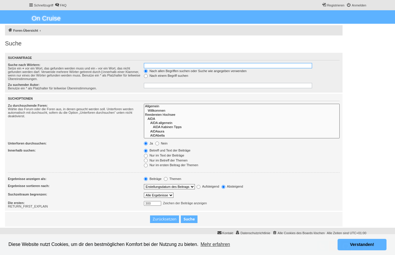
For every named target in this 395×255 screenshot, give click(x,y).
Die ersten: (16, 203)
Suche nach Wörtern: (24, 65)
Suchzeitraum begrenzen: (27, 194)
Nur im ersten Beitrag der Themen (171, 165)
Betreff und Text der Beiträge (167, 150)
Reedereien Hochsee (241, 115)
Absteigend (232, 186)
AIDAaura (241, 132)
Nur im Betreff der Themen (166, 160)
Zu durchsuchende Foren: (28, 105)
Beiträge (152, 179)
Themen (172, 179)
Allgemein (241, 106)
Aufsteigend (208, 186)
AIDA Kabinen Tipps (241, 127)
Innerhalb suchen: (22, 150)
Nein (161, 143)
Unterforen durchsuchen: (27, 143)
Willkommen (241, 111)
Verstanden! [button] (362, 244)
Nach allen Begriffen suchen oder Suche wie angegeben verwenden (195, 71)
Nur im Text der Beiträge (164, 155)
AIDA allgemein (241, 123)
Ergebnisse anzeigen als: (27, 179)
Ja (148, 143)
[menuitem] (61, 5)
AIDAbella (241, 136)
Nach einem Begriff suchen (166, 75)
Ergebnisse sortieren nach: (29, 186)
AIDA (241, 119)
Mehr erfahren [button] (215, 244)
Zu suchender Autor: (24, 84)
